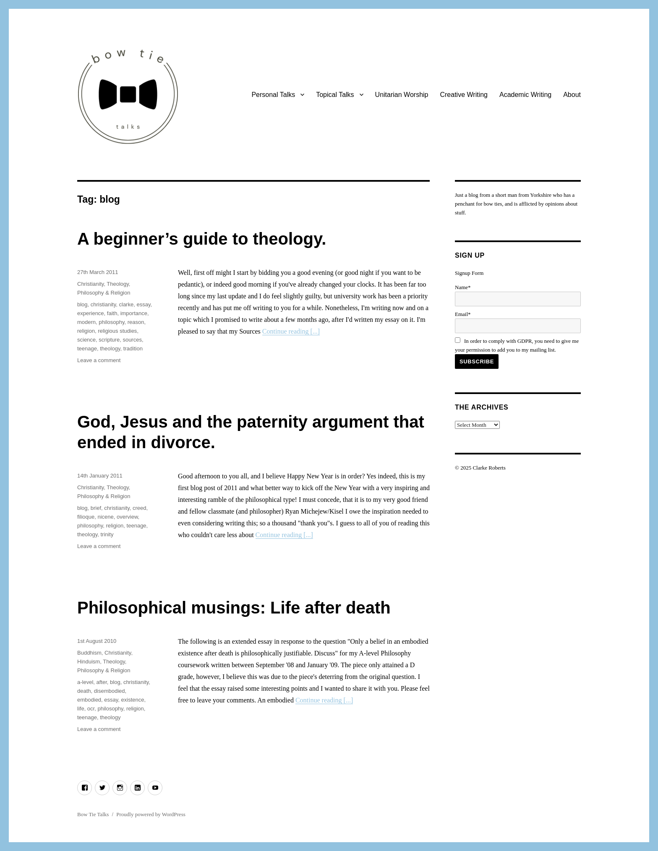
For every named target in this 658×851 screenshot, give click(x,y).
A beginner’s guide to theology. (201, 239)
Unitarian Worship (401, 94)
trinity (106, 534)
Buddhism (89, 653)
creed (139, 508)
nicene (105, 517)
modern (86, 322)
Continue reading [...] (291, 331)
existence (132, 700)
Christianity (90, 284)
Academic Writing (525, 94)
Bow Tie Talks (93, 814)
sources (132, 340)
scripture (109, 340)
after (102, 682)
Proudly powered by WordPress (150, 814)
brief (96, 508)
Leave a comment (98, 360)
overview (127, 517)
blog (82, 304)
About (572, 94)
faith (112, 313)
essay (143, 304)
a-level (85, 682)
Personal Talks (273, 94)
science (86, 340)
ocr (90, 708)
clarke (126, 304)
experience (90, 313)
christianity (103, 304)
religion (86, 331)
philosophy (111, 322)
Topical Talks (335, 94)
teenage (87, 348)
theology (110, 348)
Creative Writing (464, 94)
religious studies (117, 331)
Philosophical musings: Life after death (234, 607)
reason (136, 322)
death (84, 691)
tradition (133, 348)
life (80, 708)
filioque (85, 517)
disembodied (109, 691)
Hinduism (88, 661)
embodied (89, 700)
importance (133, 313)
